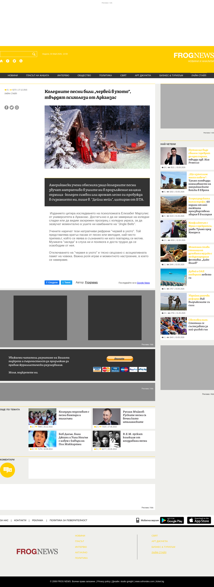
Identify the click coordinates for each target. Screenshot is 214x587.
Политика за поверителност (68, 520)
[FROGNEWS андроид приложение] (172, 520)
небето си (199, 274)
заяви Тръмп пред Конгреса (200, 227)
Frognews (91, 282)
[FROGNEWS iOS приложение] (199, 520)
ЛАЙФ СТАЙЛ (198, 75)
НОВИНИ (13, 75)
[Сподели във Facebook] (6, 107)
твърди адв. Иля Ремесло (199, 156)
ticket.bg (160, 581)
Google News (143, 283)
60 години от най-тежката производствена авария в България (200, 206)
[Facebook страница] (8, 61)
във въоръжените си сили (199, 300)
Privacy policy (103, 581)
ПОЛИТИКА (105, 75)
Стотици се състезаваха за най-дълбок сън (198, 324)
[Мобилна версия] (147, 520)
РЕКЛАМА (37, 520)
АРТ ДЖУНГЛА (143, 75)
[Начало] (1, 61)
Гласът (79, 541)
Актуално (81, 552)
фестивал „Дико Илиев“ (200, 255)
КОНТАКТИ (20, 520)
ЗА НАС (4, 520)
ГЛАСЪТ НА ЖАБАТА (37, 75)
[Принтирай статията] (17, 107)
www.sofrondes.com (144, 581)
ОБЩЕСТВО (84, 75)
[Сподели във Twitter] (12, 107)
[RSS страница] (21, 61)
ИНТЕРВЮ (63, 75)
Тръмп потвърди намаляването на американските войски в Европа (199, 182)
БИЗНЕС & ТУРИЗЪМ (171, 75)
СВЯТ (123, 75)
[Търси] (34, 54)
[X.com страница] (14, 61)
